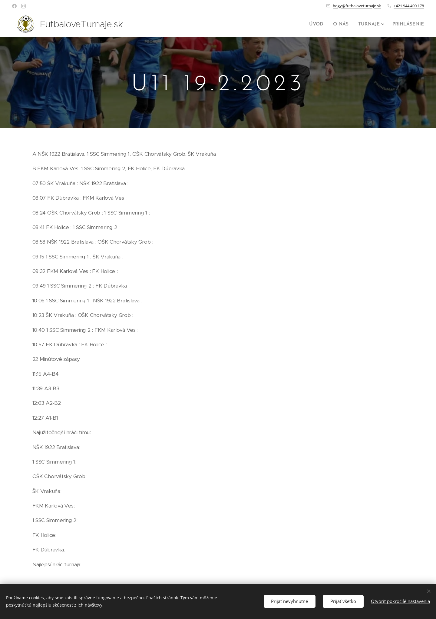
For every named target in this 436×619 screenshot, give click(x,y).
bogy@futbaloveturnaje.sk (357, 5)
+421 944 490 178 (409, 5)
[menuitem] (320, 24)
